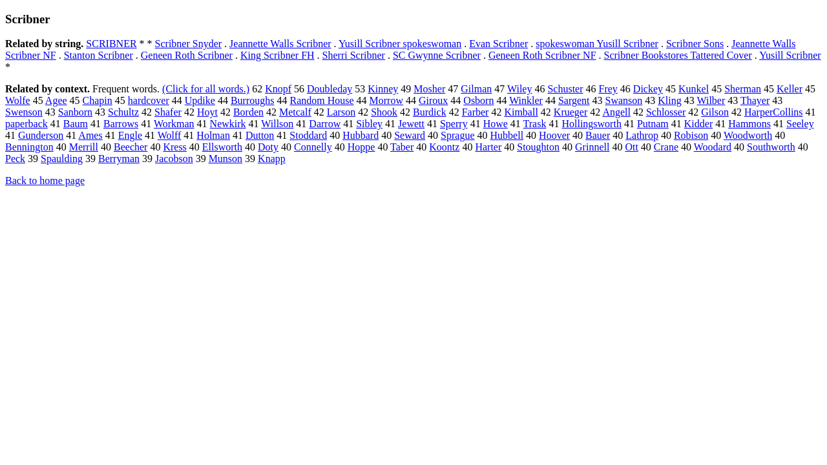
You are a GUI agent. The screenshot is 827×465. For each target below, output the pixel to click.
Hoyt (207, 112)
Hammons (749, 123)
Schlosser (666, 112)
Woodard (712, 146)
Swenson (24, 112)
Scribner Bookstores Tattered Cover (678, 55)
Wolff (170, 135)
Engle (130, 135)
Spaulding (62, 158)
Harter (488, 146)
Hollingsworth (591, 123)
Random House (321, 100)
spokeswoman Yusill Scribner (597, 43)
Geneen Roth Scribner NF (542, 55)
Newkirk (228, 123)
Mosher (429, 88)
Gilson (715, 112)
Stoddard (308, 135)
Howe (495, 123)
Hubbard (360, 135)
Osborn (478, 100)
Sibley (369, 123)
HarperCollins (773, 112)
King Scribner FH (277, 55)
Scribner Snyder (188, 43)
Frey (608, 88)
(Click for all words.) (205, 88)
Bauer (597, 135)
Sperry (454, 123)
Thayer (754, 100)
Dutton (260, 135)
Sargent (574, 100)
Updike (200, 100)
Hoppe (361, 146)
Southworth (771, 146)
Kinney (383, 88)
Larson (341, 112)
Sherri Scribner (353, 55)
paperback (26, 123)
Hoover (554, 135)
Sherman (742, 88)
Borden (248, 112)
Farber (475, 112)
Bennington (29, 146)
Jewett (411, 123)
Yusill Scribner (790, 55)
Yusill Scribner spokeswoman (400, 43)
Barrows (120, 123)
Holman (213, 135)
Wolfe (17, 100)
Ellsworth (222, 146)
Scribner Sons (695, 43)
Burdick (429, 112)
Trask (535, 123)
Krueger (570, 112)
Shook (384, 112)
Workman (174, 123)
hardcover (148, 100)
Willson (277, 123)
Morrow (386, 100)
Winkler (526, 100)
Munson (225, 158)
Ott (631, 146)
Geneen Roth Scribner (187, 55)
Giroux (433, 100)
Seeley (800, 123)
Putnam (653, 123)
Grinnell (592, 146)
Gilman (476, 88)
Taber (402, 146)
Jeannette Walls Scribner (280, 43)
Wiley (519, 88)
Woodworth (748, 135)
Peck (15, 158)
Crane (666, 146)
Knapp (272, 158)
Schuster (565, 88)
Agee (56, 100)
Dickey (648, 88)
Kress (174, 146)
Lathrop (641, 135)
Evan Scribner (498, 43)
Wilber (710, 100)
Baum (75, 123)
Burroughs (253, 100)
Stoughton (538, 146)
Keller (789, 88)
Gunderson (40, 135)
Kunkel (693, 88)
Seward (409, 135)
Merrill (83, 146)
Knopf (278, 88)
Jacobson (174, 158)
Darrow (324, 123)
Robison (691, 135)
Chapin (97, 100)
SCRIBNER (111, 43)
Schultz (123, 112)
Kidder (698, 123)
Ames (90, 135)
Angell (616, 112)
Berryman (119, 158)
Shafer (168, 112)
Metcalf (295, 112)
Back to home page (45, 180)
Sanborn (75, 112)
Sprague (457, 135)
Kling (669, 100)
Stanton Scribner (98, 55)
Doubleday (329, 88)
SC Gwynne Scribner (437, 55)
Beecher (130, 146)
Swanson (624, 100)
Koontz (444, 146)
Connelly (313, 146)
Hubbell (507, 135)
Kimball (521, 112)
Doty (268, 146)
